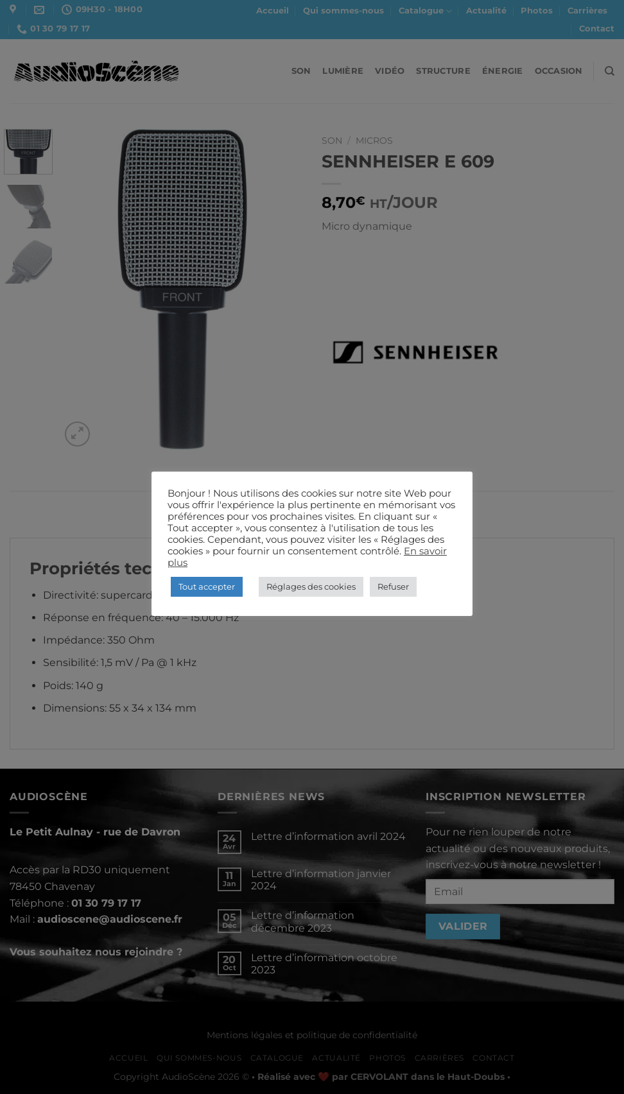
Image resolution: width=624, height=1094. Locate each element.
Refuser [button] (393, 586)
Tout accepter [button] (206, 586)
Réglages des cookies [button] (311, 586)
